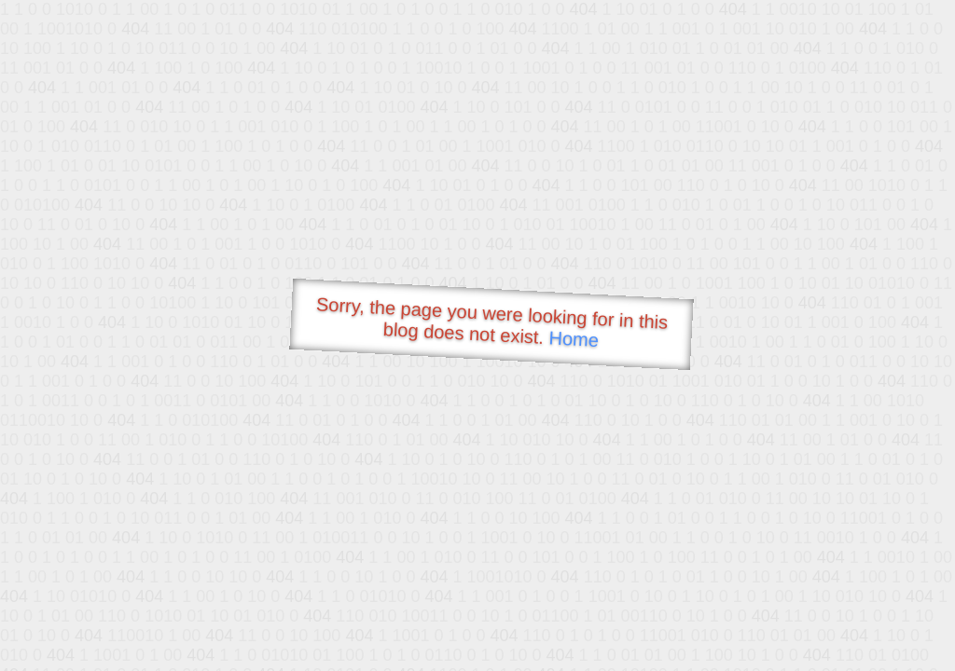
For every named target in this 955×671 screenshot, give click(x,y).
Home (573, 338)
